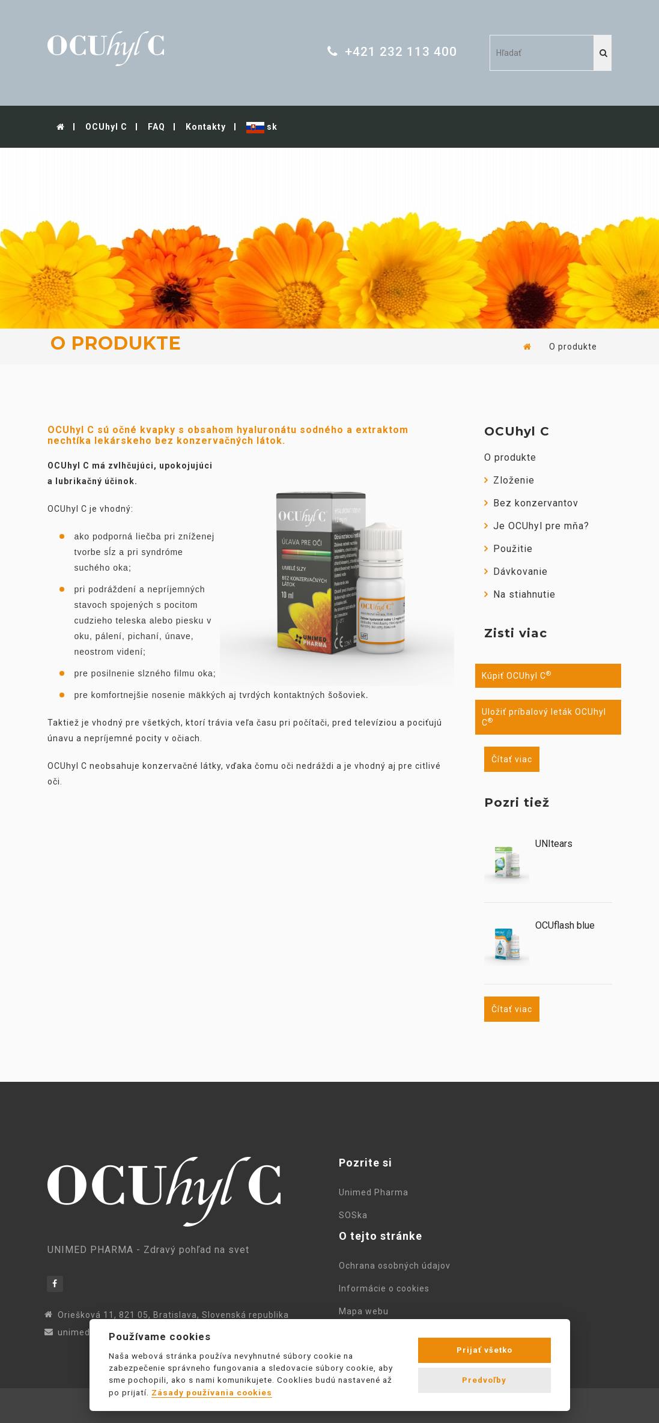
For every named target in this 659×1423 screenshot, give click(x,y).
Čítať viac (511, 759)
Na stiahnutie (520, 594)
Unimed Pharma (376, 1192)
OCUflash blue (565, 925)
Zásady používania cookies (211, 1392)
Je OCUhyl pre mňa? (536, 526)
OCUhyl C (106, 127)
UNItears (553, 844)
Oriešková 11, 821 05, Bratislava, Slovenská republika (173, 1315)
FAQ (156, 127)
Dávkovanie (516, 571)
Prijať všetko (484, 1350)
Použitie (508, 548)
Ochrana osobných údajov (397, 1265)
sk (262, 127)
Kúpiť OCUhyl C (516, 676)
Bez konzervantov (531, 503)
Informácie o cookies (386, 1288)
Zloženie (509, 480)
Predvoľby (484, 1380)
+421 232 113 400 (401, 51)
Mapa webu (366, 1311)
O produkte (510, 457)
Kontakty (206, 127)
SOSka (353, 1215)
